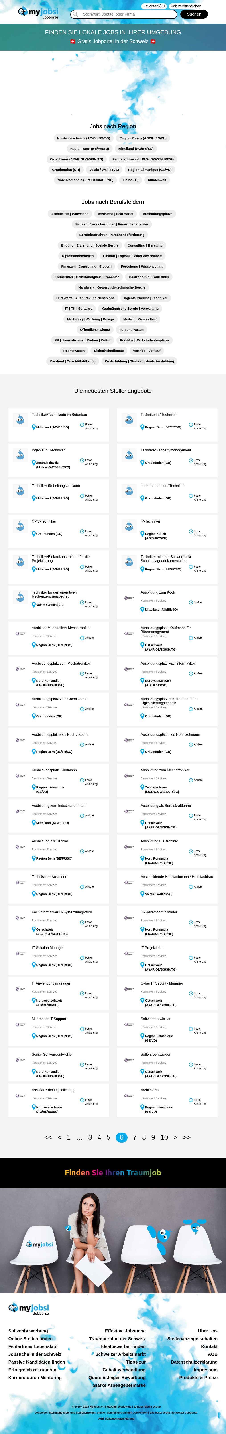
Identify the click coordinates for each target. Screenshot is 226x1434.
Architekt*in (149, 1090)
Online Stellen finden (30, 1338)
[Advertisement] (113, 84)
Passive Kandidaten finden (36, 1362)
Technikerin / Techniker (158, 415)
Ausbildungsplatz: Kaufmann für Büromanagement (165, 630)
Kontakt (209, 1346)
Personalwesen (131, 329)
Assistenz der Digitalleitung (53, 1090)
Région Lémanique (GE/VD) (150, 170)
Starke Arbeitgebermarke (119, 1385)
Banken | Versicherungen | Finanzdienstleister (112, 224)
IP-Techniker (150, 521)
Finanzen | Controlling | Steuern (86, 266)
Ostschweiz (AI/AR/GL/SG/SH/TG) (76, 159)
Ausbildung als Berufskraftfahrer (165, 806)
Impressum (206, 1369)
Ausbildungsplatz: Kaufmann (54, 770)
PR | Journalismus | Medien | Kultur (83, 340)
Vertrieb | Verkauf (147, 351)
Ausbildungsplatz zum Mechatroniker (61, 663)
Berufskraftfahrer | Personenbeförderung (112, 235)
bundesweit (157, 180)
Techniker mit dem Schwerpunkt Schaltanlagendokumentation (165, 559)
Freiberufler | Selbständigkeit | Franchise (87, 277)
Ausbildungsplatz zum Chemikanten (60, 699)
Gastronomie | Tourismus (149, 277)
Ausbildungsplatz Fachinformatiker (167, 663)
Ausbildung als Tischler (50, 841)
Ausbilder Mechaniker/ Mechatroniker (61, 628)
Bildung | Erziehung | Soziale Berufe (89, 245)
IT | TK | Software (78, 308)
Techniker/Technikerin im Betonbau (59, 415)
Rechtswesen (74, 351)
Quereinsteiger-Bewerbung (117, 1377)
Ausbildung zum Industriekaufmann (60, 806)
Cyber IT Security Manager (161, 983)
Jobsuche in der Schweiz (34, 1354)
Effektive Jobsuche (125, 1330)
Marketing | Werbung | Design (90, 319)
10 (164, 1137)
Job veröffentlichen (186, 6)
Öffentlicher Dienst (95, 329)
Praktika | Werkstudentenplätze (144, 340)
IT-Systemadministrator (158, 912)
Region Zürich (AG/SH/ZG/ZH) (143, 138)
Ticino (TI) (130, 180)
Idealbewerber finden (123, 1346)
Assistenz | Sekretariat (115, 214)
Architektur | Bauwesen (69, 214)
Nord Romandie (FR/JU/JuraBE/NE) (85, 180)
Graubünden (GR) (66, 170)
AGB (213, 1354)
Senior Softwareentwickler (52, 1054)
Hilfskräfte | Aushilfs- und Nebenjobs (85, 298)
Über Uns (208, 1330)
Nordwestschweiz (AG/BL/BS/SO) (83, 138)
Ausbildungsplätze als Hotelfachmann (170, 734)
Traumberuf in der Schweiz (117, 1338)
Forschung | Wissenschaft (142, 266)
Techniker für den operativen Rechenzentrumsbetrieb (54, 594)
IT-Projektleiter (151, 948)
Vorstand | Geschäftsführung (73, 361)
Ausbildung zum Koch (157, 592)
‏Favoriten (154, 6)
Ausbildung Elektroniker (159, 841)
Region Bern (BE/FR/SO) (89, 148)
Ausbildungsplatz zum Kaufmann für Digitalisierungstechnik (168, 701)
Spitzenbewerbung (28, 1330)
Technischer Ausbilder (49, 877)
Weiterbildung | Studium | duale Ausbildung (139, 361)
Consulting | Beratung (145, 245)
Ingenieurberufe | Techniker (146, 298)
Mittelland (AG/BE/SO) (136, 148)
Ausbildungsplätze (157, 214)
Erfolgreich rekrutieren (32, 1369)
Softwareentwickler (155, 1019)
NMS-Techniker (44, 521)
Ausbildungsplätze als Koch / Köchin (60, 734)
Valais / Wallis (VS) (104, 170)
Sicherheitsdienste (109, 351)
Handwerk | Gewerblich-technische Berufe (111, 287)
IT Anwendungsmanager (51, 983)
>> (187, 1137)
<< (48, 1137)
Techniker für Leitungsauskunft (56, 486)
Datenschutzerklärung (194, 1362)
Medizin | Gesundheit (140, 319)
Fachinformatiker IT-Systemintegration (62, 912)
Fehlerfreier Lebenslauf (33, 1346)
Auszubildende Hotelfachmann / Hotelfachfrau (176, 877)
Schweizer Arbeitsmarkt (120, 1354)
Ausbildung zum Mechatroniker (164, 770)
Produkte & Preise (198, 1377)
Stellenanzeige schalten (192, 1338)
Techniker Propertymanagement (165, 450)
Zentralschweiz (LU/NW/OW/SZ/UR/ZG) (143, 159)
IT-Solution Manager (48, 948)
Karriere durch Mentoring (35, 1377)
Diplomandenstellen (78, 256)
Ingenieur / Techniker (48, 450)
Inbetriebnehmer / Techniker (162, 486)
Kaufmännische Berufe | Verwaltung (130, 308)
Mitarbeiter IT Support (49, 1019)
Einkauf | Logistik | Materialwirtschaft (132, 256)
